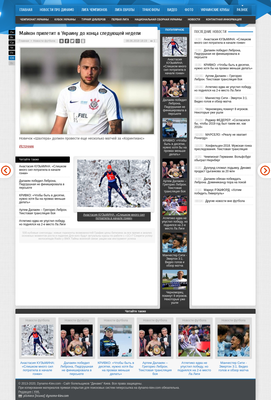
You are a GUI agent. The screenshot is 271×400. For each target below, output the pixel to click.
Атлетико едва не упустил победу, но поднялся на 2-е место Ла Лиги (42, 222)
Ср (12, 42)
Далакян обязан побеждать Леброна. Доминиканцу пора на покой (220, 180)
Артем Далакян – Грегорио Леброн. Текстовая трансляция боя (43, 211)
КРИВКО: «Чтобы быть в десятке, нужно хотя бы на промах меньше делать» (42, 199)
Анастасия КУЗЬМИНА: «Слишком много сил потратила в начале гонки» (42, 170)
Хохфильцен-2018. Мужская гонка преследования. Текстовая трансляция (223, 147)
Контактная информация (224, 19)
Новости (194, 19)
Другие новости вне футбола (225, 201)
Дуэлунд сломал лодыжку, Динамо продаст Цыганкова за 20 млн (222, 169)
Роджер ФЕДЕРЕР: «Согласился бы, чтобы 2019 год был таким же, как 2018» (222, 123)
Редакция (24, 392)
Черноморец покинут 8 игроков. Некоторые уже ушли (174, 297)
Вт (11, 37)
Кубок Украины (65, 19)
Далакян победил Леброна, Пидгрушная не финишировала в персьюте (41, 184)
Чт (11, 47)
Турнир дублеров (94, 19)
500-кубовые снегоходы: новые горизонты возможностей (58, 232)
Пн (12, 32)
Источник (26, 146)
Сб (12, 58)
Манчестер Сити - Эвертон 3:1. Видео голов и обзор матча (174, 260)
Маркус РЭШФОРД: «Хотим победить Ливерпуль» (217, 191)
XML (37, 392)
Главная (24, 40)
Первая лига (120, 19)
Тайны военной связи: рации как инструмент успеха (103, 238)
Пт (11, 52)
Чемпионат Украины (34, 19)
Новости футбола (44, 40)
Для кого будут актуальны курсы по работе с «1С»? (101, 235)
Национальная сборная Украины (158, 19)
